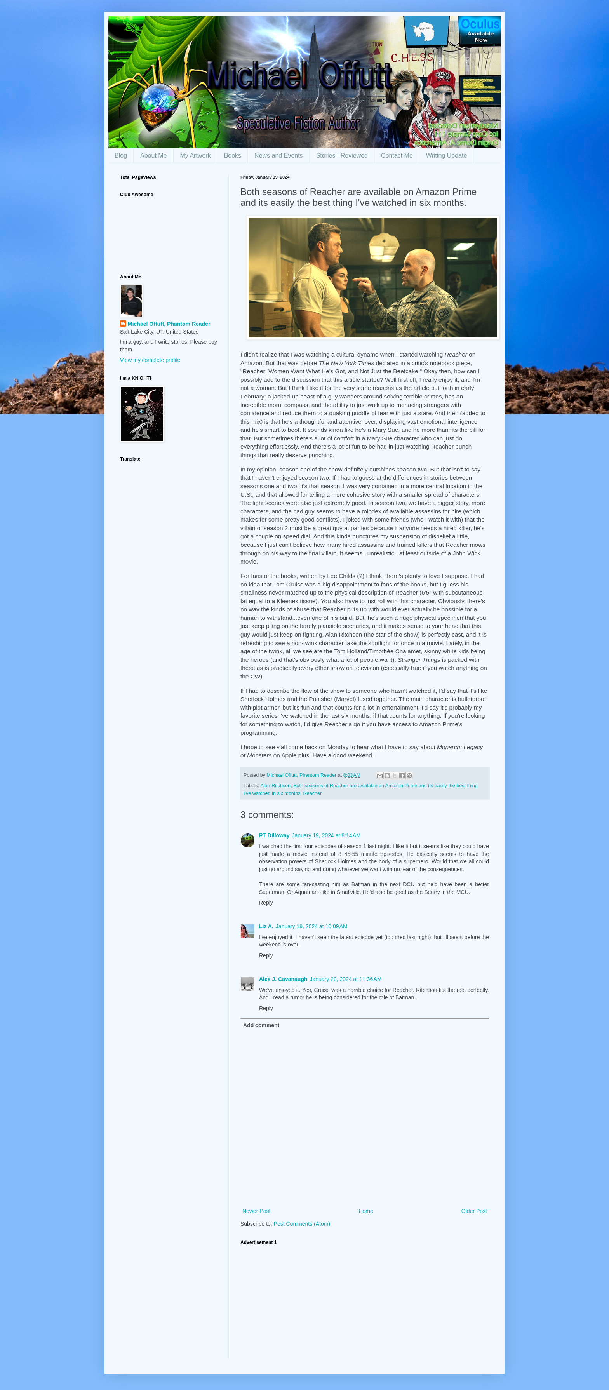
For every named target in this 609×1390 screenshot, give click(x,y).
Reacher (312, 793)
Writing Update (446, 155)
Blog (121, 155)
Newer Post (256, 1211)
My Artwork (195, 155)
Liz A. (266, 926)
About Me (153, 155)
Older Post (474, 1211)
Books (232, 155)
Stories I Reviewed (342, 155)
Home (365, 1211)
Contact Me (397, 155)
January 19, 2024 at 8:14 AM (326, 835)
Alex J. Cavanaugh (283, 979)
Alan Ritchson (275, 785)
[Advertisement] (364, 1304)
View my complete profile (150, 360)
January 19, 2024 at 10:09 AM (312, 926)
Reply (266, 902)
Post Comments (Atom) (302, 1224)
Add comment (261, 1025)
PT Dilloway (274, 835)
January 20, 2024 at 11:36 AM (346, 979)
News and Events (278, 155)
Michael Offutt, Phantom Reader (169, 324)
